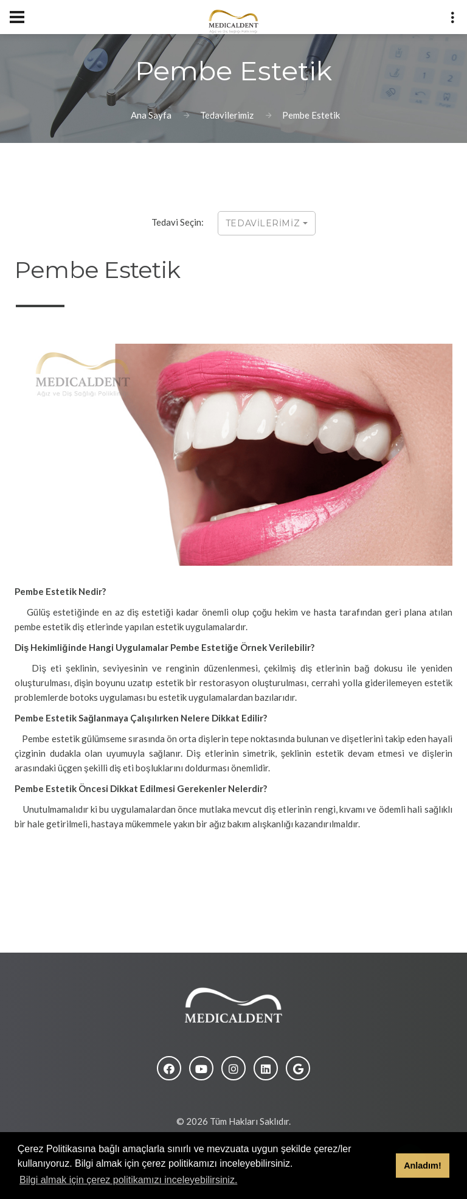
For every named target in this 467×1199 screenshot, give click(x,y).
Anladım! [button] (422, 1165)
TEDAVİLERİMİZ (267, 223)
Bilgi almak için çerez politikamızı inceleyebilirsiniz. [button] (128, 1180)
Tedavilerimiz (227, 114)
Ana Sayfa (151, 114)
